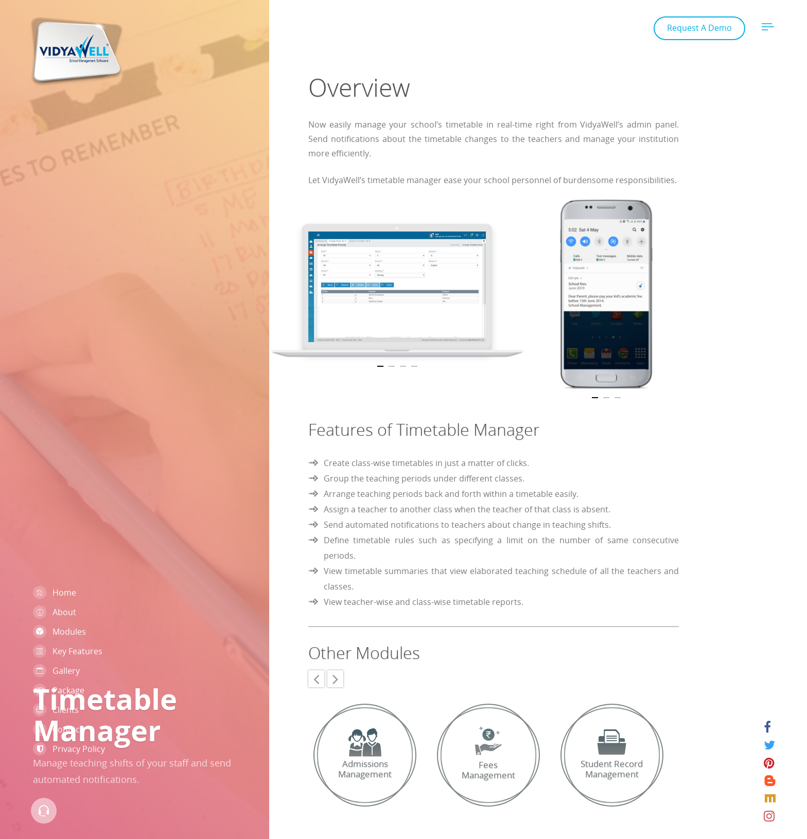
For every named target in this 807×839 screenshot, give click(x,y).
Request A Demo (699, 27)
